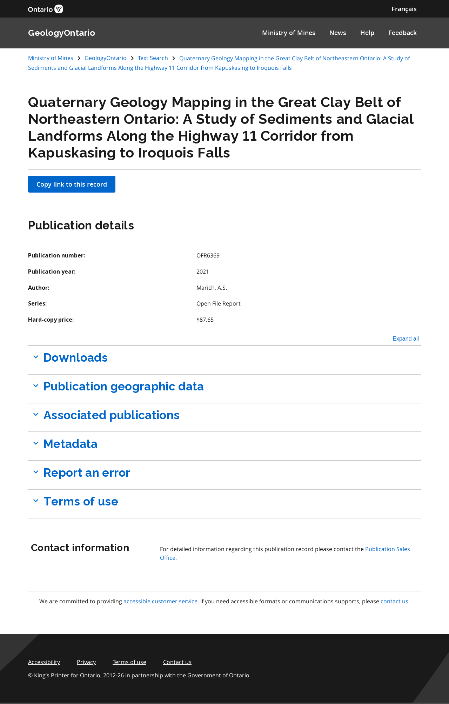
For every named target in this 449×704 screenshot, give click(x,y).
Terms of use (129, 662)
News (337, 32)
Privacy (86, 662)
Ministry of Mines (288, 32)
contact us (394, 601)
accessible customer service (160, 601)
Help (367, 32)
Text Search (152, 58)
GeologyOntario (105, 58)
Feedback (402, 32)
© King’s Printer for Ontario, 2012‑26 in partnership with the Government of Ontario (138, 675)
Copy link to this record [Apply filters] (71, 184)
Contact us (177, 662)
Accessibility (44, 662)
